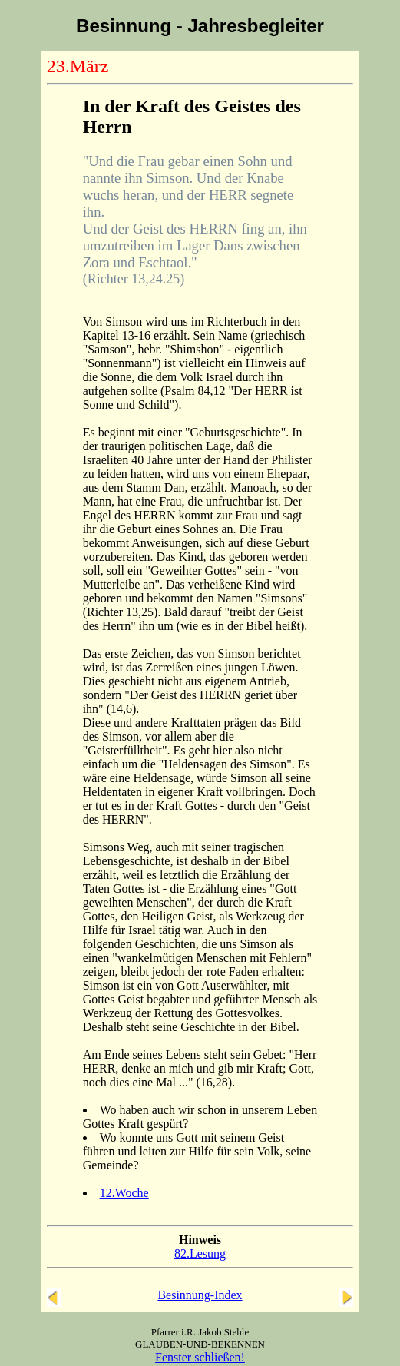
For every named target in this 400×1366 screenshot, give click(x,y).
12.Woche (124, 1192)
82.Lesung (200, 1253)
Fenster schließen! (200, 1357)
